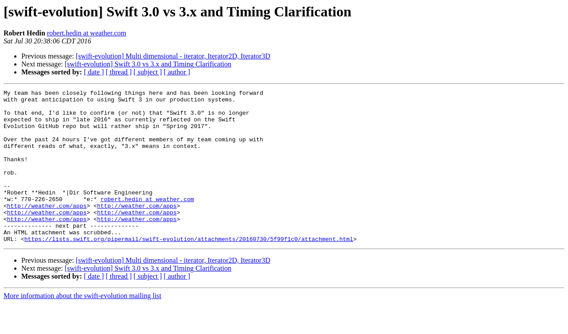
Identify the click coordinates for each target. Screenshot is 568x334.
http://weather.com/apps (47, 229)
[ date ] (94, 72)
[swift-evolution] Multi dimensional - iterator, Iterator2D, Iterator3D (173, 56)
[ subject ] (148, 72)
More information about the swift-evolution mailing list (83, 326)
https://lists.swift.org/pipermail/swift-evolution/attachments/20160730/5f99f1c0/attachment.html (188, 269)
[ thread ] (119, 72)
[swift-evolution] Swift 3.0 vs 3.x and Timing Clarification (148, 64)
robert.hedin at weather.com (86, 33)
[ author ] (177, 72)
